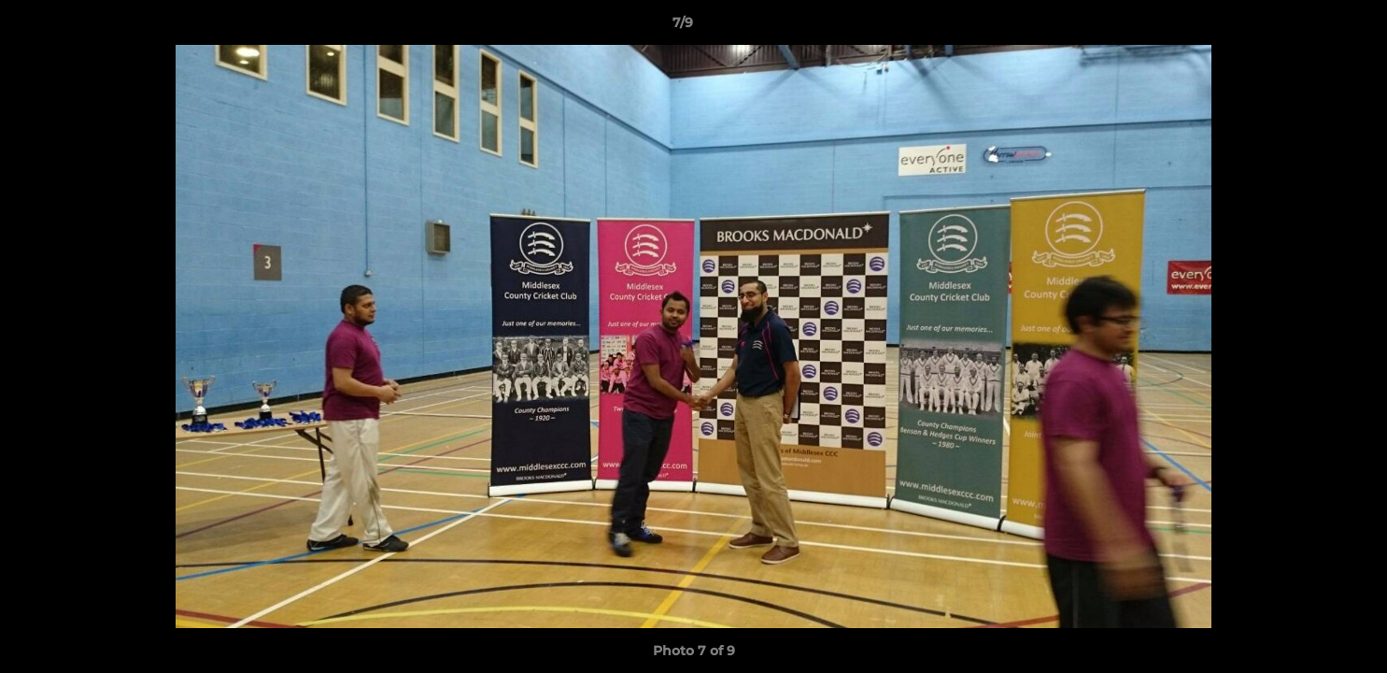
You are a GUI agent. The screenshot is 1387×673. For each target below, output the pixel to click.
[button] (1308, 27)
